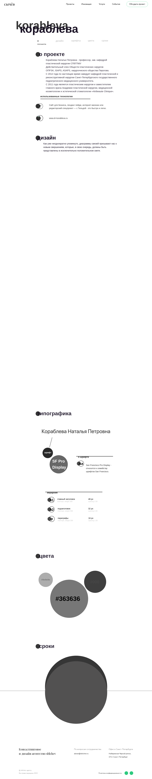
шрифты (76, 40)
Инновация (86, 4)
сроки (105, 40)
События (116, 4)
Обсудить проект (137, 4)
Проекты (70, 4)
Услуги (102, 4)
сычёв (9, 4)
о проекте (41, 43)
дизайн (60, 41)
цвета (91, 40)
